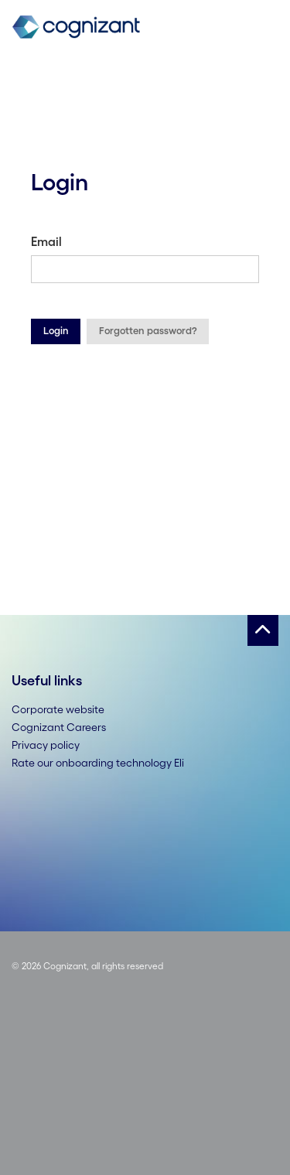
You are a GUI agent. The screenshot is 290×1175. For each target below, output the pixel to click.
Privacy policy (46, 745)
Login (56, 330)
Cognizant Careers (59, 727)
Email (46, 241)
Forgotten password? (148, 330)
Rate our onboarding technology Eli (98, 763)
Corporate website (58, 709)
